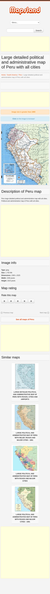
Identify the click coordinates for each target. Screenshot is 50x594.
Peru (20, 75)
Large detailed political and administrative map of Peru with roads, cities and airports (24, 395)
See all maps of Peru (25, 319)
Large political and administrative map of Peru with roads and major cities (25, 477)
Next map (43, 313)
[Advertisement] (25, 44)
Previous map (8, 313)
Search (38, 30)
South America (12, 75)
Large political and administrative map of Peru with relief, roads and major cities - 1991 (25, 436)
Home (3, 75)
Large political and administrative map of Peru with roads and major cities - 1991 (25, 518)
